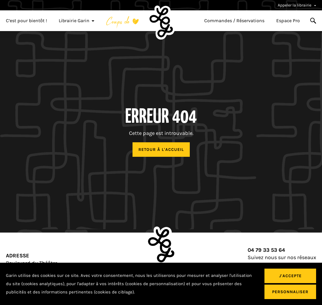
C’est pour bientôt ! (26, 20)
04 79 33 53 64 (266, 250)
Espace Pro (288, 20)
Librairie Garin (76, 20)
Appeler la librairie (297, 5)
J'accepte (290, 275)
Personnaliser (290, 291)
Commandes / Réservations (234, 20)
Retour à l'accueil (161, 149)
